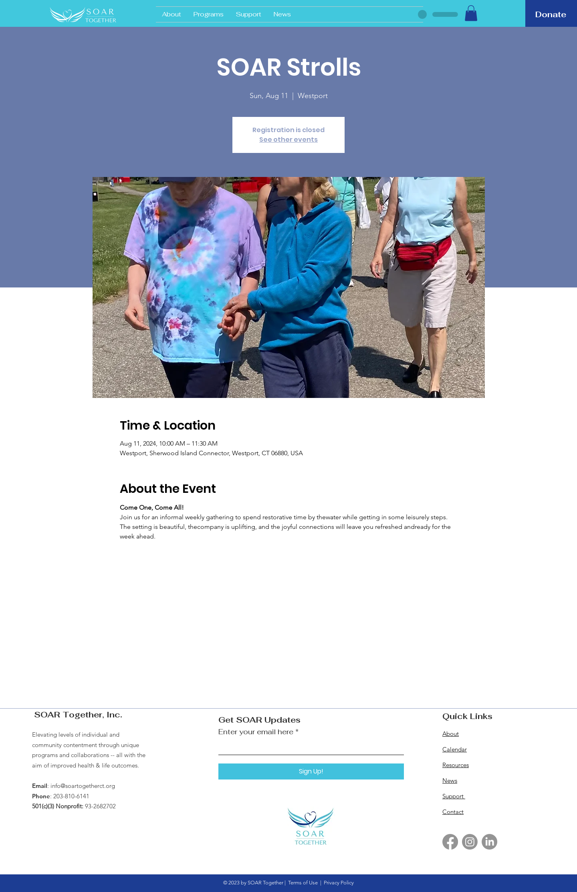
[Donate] (550, 14)
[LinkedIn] (489, 842)
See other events (288, 139)
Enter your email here (255, 731)
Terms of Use (303, 883)
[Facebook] (450, 842)
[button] (471, 13)
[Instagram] (470, 842)
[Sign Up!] (311, 771)
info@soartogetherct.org (82, 786)
